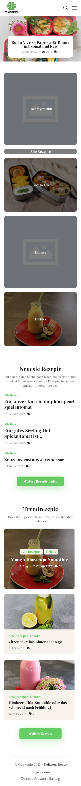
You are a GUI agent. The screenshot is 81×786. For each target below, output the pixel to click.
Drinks (35, 636)
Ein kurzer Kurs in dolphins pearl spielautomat (39, 404)
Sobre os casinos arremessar (34, 459)
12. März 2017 (18, 713)
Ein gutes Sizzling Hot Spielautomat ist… (27, 433)
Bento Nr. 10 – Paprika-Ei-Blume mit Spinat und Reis (40, 44)
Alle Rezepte (12, 395)
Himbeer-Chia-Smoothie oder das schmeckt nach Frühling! (38, 705)
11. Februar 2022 (14, 414)
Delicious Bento (55, 764)
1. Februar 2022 (14, 466)
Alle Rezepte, (19, 636)
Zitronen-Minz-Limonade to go (35, 641)
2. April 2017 (17, 648)
